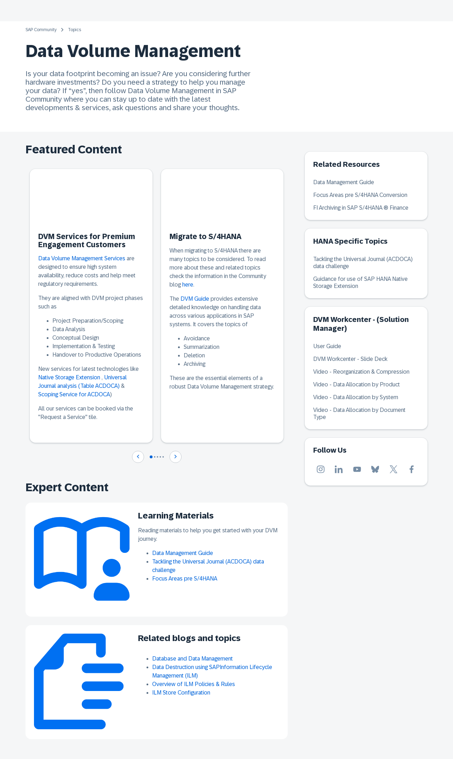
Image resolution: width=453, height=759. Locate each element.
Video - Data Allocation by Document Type (359, 413)
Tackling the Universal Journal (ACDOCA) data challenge (363, 262)
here (187, 285)
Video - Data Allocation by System (355, 397)
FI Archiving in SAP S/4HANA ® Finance (360, 208)
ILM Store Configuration (181, 693)
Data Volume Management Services (81, 258)
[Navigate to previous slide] (138, 457)
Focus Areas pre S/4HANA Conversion (360, 195)
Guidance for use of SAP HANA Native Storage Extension (360, 282)
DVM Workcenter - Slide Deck (350, 359)
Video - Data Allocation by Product (356, 384)
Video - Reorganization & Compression (361, 372)
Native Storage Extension (69, 377)
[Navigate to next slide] (176, 457)
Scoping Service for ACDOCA (74, 394)
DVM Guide (194, 299)
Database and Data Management (192, 659)
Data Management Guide (182, 553)
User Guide (327, 346)
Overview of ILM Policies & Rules (193, 684)
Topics (74, 29)
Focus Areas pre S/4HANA (184, 579)
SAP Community (41, 29)
